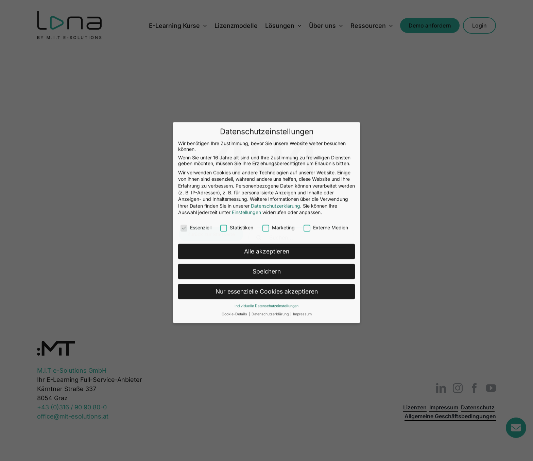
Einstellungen (246, 44)
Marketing (278, 60)
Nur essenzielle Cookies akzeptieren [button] (267, 123)
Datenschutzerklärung (275, 37)
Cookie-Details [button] (235, 146)
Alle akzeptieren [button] (266, 83)
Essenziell (195, 60)
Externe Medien (326, 60)
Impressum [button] (302, 146)
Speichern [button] (267, 103)
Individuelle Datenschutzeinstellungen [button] (266, 138)
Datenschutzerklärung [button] (271, 146)
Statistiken (236, 60)
